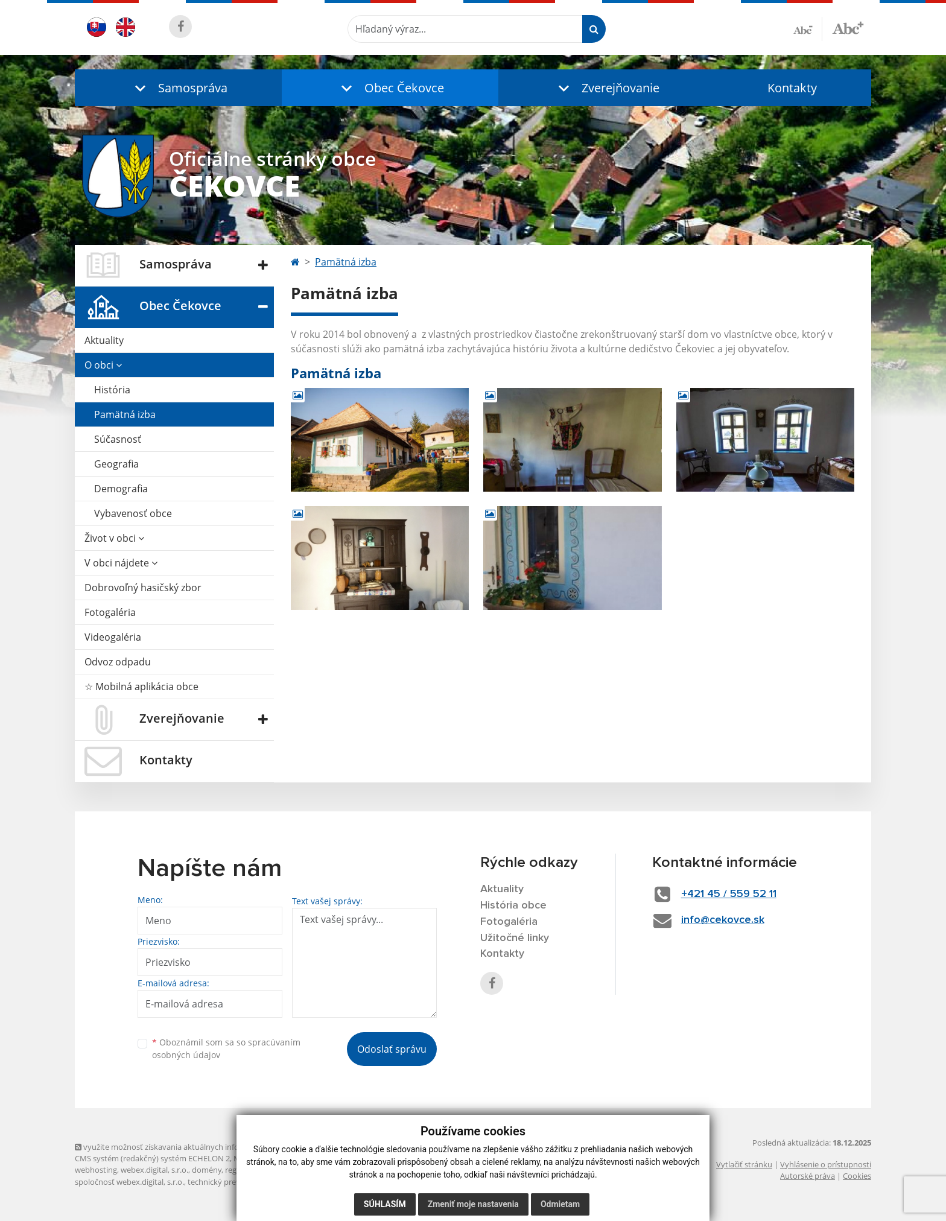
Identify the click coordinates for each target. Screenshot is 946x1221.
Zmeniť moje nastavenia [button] (473, 1204)
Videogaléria (112, 637)
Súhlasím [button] (385, 1204)
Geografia (116, 464)
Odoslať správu (392, 1049)
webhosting (96, 1169)
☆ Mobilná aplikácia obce (141, 686)
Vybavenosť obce (133, 513)
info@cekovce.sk (722, 920)
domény (206, 1169)
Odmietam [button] (560, 1204)
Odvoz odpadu (117, 661)
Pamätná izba (125, 414)
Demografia (121, 488)
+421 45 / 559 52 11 (728, 894)
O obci (103, 365)
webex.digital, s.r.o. (154, 1169)
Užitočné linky (514, 938)
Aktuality (104, 340)
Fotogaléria (110, 612)
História (112, 389)
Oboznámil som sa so (226, 1048)
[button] (178, 87)
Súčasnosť (117, 439)
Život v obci (114, 538)
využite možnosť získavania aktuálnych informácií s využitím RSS (194, 1146)
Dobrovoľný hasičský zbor (143, 587)
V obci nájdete (120, 562)
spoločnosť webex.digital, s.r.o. (129, 1181)
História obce (513, 905)
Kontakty (792, 88)
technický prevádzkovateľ (233, 1181)
